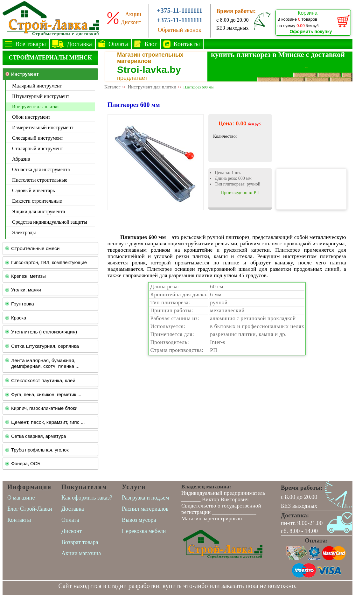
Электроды (24, 232)
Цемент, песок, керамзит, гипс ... (48, 422)
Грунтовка (22, 303)
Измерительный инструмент (42, 127)
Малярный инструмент (37, 85)
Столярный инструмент (37, 148)
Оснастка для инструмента (41, 169)
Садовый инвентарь (33, 190)
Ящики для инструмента (38, 211)
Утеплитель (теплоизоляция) (44, 331)
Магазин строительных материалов (150, 58)
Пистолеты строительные (39, 180)
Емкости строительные (37, 201)
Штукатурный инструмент (40, 96)
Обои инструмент (31, 117)
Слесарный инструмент (37, 138)
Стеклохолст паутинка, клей (43, 380)
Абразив (21, 159)
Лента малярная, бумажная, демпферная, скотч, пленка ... (45, 363)
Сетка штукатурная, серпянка (45, 346)
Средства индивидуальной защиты (49, 222)
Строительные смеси (35, 248)
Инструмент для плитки (35, 106)
